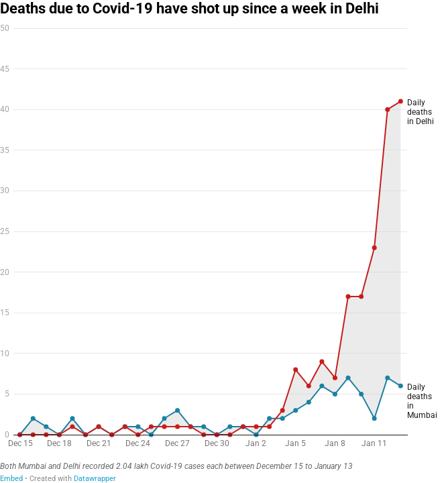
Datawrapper (95, 478)
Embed (11, 478)
